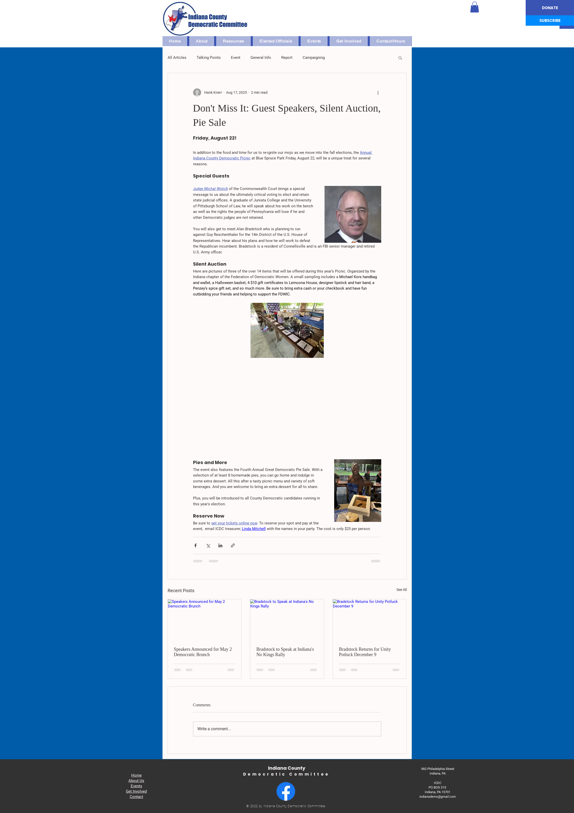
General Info (261, 57)
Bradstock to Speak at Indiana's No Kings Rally (285, 652)
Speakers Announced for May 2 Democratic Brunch (203, 652)
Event (235, 57)
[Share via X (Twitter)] (207, 545)
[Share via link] (232, 545)
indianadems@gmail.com (437, 796)
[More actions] (378, 92)
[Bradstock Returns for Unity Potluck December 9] (369, 620)
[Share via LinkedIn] (220, 545)
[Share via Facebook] (195, 545)
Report (286, 57)
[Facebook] (285, 791)
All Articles (177, 57)
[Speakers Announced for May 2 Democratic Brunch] (204, 620)
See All (401, 590)
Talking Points (209, 57)
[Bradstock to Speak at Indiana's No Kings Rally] (287, 620)
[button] (474, 7)
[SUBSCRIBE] (550, 20)
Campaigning (314, 57)
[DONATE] (550, 7)
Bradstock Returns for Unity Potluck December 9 (365, 652)
